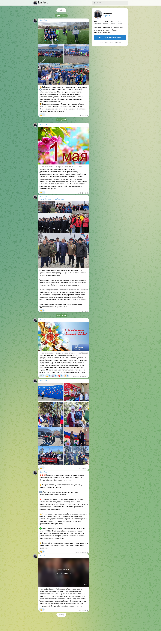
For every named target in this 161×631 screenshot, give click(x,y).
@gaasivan (107, 16)
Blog (106, 43)
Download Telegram (110, 38)
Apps (111, 43)
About (100, 43)
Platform (118, 43)
